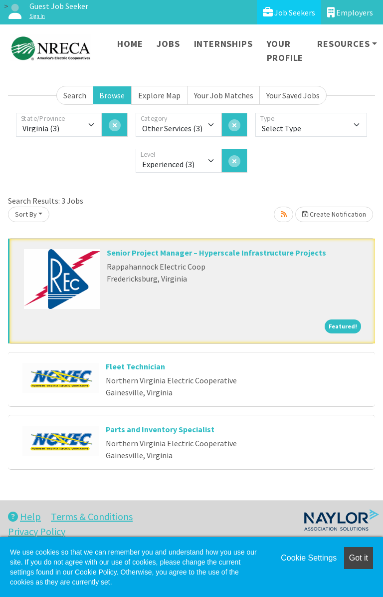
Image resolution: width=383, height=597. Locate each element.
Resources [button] (343, 43)
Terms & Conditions (92, 516)
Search (74, 95)
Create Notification (334, 214)
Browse (112, 95)
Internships (223, 43)
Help (24, 516)
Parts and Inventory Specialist (160, 429)
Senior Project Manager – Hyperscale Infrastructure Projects (216, 253)
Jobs (168, 43)
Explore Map (159, 95)
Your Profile (285, 50)
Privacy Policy (36, 531)
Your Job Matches (223, 95)
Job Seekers (289, 12)
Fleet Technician (135, 366)
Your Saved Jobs (293, 95)
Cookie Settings (309, 558)
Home (130, 43)
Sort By (26, 214)
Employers (350, 12)
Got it (358, 558)
